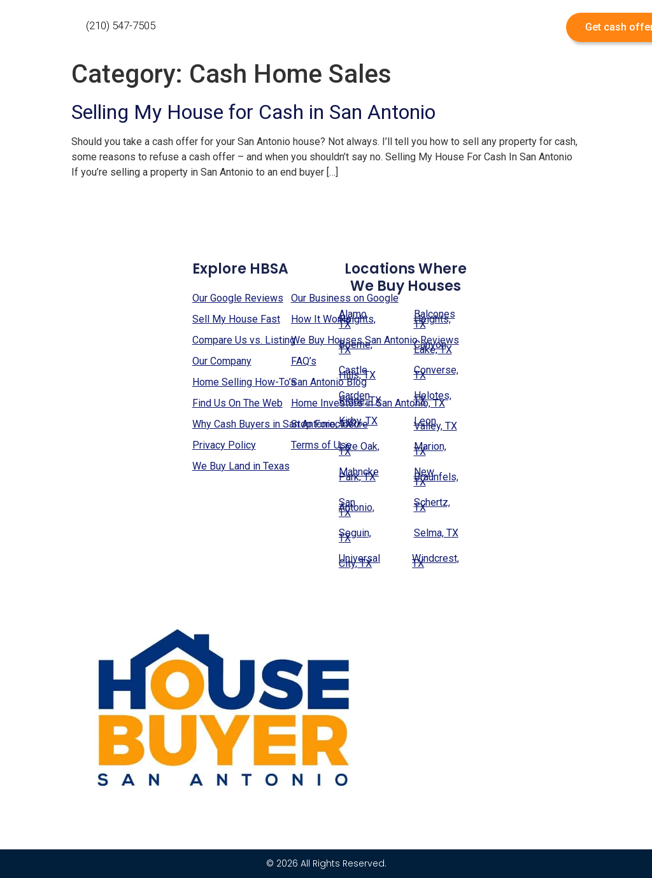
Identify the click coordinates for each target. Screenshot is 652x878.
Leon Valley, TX (435, 423)
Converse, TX (436, 372)
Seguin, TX (355, 535)
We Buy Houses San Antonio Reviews (375, 340)
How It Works (321, 319)
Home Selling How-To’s (244, 382)
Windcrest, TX (435, 560)
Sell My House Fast (236, 319)
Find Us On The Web (237, 403)
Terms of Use (321, 445)
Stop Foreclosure (329, 424)
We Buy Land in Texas (241, 466)
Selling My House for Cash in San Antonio (253, 112)
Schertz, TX (432, 504)
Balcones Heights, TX (434, 319)
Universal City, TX (359, 560)
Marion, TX (430, 448)
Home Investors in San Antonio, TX (368, 403)
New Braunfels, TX (436, 477)
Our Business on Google (345, 298)
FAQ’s (303, 361)
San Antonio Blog (329, 382)
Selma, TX (436, 533)
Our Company (222, 361)
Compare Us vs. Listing (243, 340)
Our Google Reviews (237, 298)
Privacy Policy (224, 445)
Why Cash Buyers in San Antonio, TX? (274, 424)
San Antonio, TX (356, 507)
